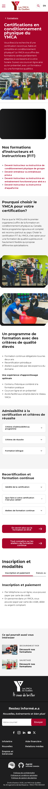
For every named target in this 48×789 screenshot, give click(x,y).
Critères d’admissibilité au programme (24, 428)
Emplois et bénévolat (7, 752)
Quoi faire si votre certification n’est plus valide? (24, 499)
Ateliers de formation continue (24, 510)
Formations (11, 18)
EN (44, 6)
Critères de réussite (24, 439)
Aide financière (33, 741)
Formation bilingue (24, 450)
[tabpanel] (24, 595)
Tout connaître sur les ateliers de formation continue (26, 543)
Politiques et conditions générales (24, 775)
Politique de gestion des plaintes (24, 778)
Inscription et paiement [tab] (17, 573)
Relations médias (34, 746)
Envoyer (38, 722)
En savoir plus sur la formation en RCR (27, 529)
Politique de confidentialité (24, 773)
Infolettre (7, 741)
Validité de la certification (24, 487)
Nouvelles (7, 746)
